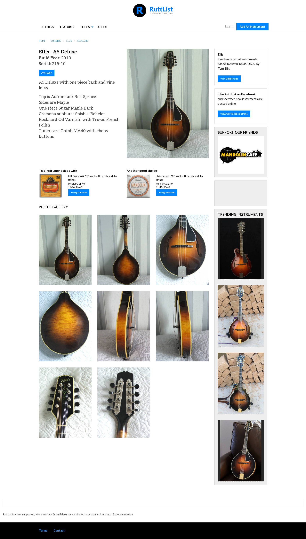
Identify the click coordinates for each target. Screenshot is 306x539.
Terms (43, 530)
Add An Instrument (252, 26)
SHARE (46, 73)
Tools (85, 27)
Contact (59, 530)
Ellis (69, 41)
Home (42, 41)
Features (67, 27)
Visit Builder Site (229, 78)
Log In (229, 26)
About (103, 27)
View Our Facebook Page (234, 113)
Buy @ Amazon (79, 192)
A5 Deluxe (82, 41)
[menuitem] (47, 27)
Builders (47, 27)
